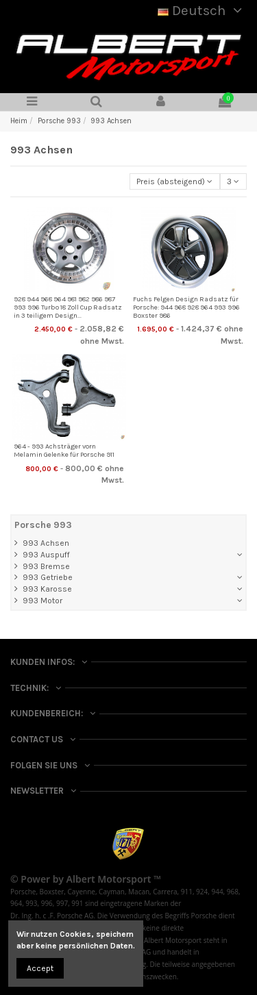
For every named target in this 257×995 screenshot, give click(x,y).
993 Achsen (46, 543)
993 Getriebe (48, 577)
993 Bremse (46, 566)
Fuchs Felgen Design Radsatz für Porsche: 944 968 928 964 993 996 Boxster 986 (186, 307)
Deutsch (202, 10)
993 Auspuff (46, 554)
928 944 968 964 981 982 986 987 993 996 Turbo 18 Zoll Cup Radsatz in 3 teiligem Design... (68, 307)
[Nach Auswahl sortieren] (175, 181)
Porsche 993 (43, 524)
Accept (40, 968)
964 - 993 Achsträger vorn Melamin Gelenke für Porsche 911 (64, 450)
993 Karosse (47, 589)
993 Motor (42, 600)
